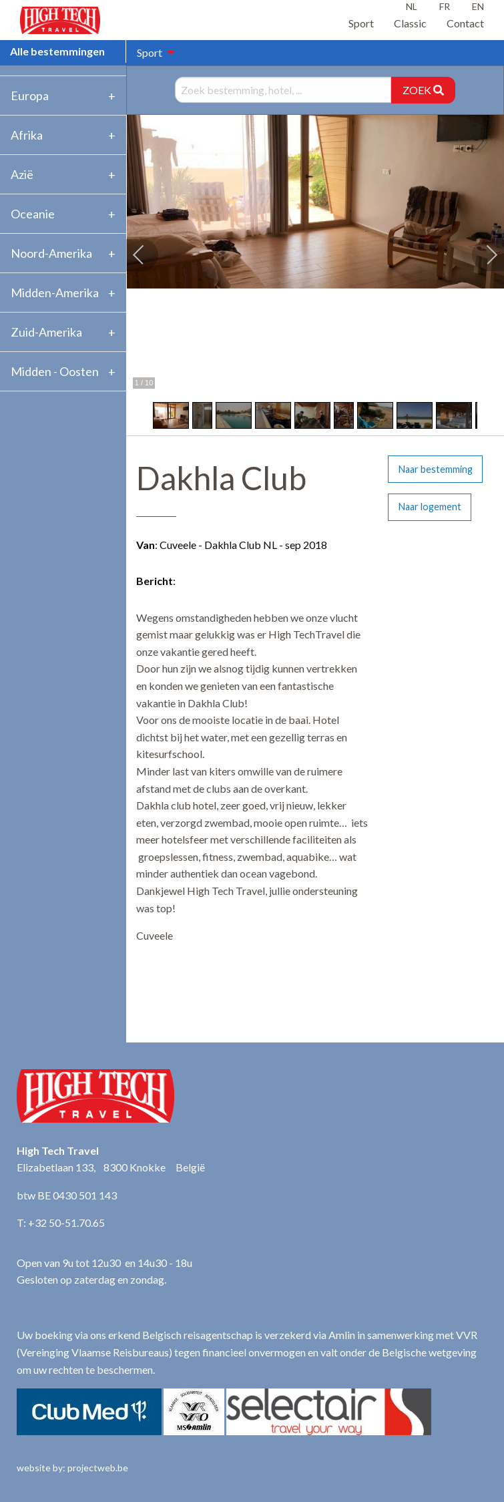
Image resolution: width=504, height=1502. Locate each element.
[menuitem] (152, 52)
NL (411, 6)
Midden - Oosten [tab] (55, 371)
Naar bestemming (436, 469)
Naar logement (430, 506)
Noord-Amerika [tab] (51, 253)
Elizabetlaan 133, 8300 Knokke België (111, 1167)
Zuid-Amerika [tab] (46, 332)
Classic (410, 23)
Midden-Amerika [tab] (55, 292)
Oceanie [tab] (33, 213)
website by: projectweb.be (72, 1467)
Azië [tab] (22, 174)
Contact (465, 23)
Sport (361, 23)
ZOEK (423, 89)
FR (444, 6)
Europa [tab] (30, 95)
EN (478, 6)
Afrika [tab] (27, 135)
